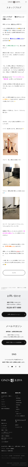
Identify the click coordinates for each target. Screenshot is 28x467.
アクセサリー (18, 427)
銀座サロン (13, 24)
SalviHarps (18, 398)
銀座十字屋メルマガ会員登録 (13, 342)
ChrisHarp (18, 404)
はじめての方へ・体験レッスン (7, 446)
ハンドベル (3, 406)
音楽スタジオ (4, 423)
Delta (17, 407)
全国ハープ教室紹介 (5, 435)
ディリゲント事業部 (19, 415)
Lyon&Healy (18, 400)
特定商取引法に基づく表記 (16, 457)
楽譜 (16, 425)
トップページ (4, 287)
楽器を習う (4, 392)
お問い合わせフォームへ (14, 314)
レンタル (3, 425)
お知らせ (23, 446)
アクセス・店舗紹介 (10, 448)
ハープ (2, 399)
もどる (14, 272)
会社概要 (10, 455)
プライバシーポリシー (5, 457)
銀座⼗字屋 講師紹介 (5, 408)
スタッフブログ (4, 455)
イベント (3, 448)
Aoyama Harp (18, 402)
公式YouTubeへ (12, 366)
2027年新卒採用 (16, 455)
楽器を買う (18, 392)
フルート (3, 404)
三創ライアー (18, 413)
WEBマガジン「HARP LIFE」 (7, 450)
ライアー (3, 401)
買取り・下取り (4, 430)
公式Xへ (8, 366)
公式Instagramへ (19, 366)
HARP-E (17, 409)
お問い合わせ (17, 446)
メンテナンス (4, 427)
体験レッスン (12, 246)
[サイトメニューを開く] (26, 2)
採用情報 (22, 455)
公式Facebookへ (16, 366)
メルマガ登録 (4, 441)
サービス (3, 420)
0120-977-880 (14, 307)
